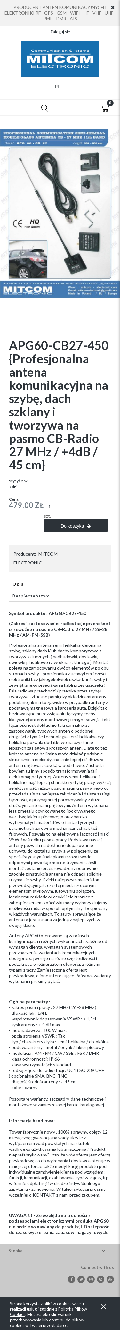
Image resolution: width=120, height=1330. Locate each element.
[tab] (60, 584)
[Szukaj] (45, 108)
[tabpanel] (60, 922)
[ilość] (50, 507)
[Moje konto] (75, 109)
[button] (15, 108)
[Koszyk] (105, 108)
